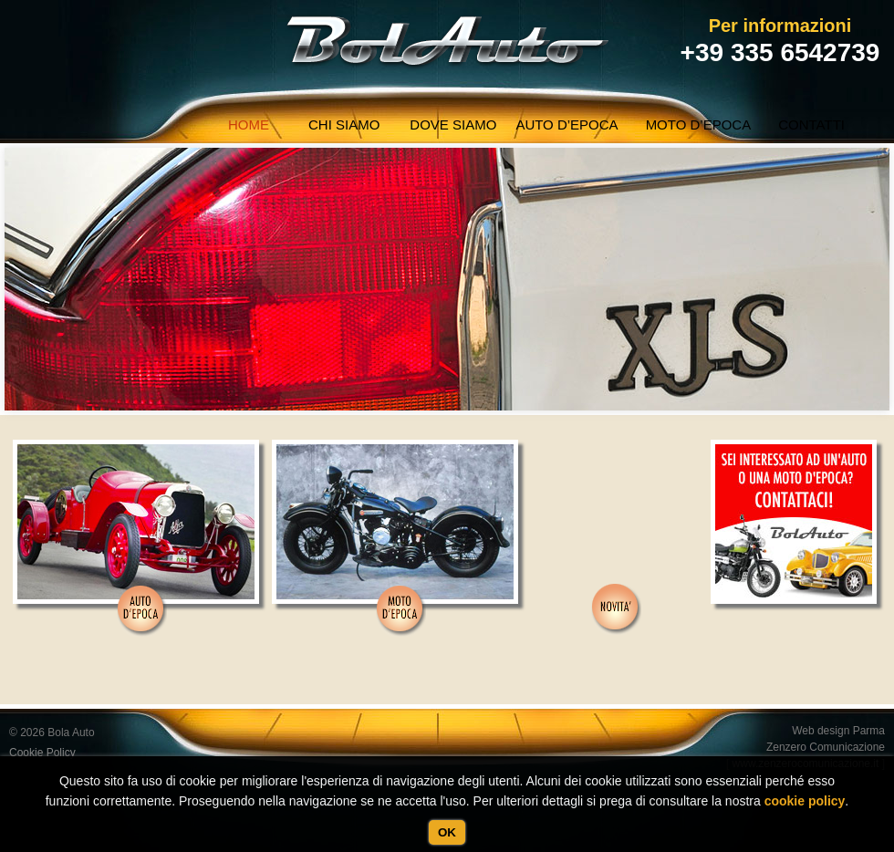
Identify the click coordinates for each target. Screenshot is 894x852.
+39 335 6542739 (780, 52)
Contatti (811, 124)
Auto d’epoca (566, 124)
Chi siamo (343, 124)
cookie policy (805, 801)
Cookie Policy (42, 752)
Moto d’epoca (699, 124)
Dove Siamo (453, 124)
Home (248, 124)
